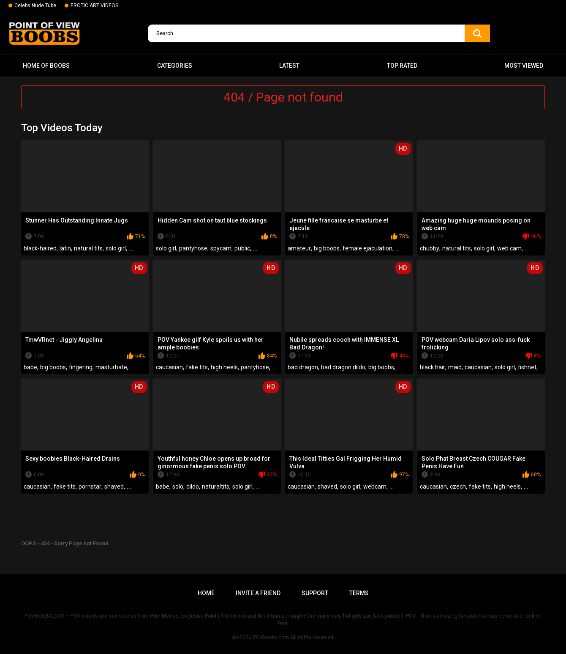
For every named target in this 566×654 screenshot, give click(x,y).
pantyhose (193, 248)
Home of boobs (46, 65)
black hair (432, 367)
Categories (174, 65)
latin (65, 248)
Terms (359, 593)
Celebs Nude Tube (35, 5)
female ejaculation (367, 248)
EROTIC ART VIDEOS (94, 5)
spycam (220, 248)
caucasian (169, 367)
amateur (299, 248)
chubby (429, 248)
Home (206, 593)
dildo (192, 486)
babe (30, 367)
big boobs (327, 248)
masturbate (111, 367)
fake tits (197, 367)
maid (455, 367)
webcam (374, 486)
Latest (289, 65)
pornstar (90, 486)
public (242, 248)
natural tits (88, 248)
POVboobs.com (271, 637)
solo (177, 486)
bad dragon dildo (343, 367)
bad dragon (303, 367)
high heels (224, 367)
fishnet (527, 367)
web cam (509, 248)
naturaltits (215, 486)
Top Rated (402, 65)
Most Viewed (523, 65)
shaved (114, 486)
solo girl (116, 248)
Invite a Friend (258, 593)
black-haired (40, 248)
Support (315, 593)
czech (458, 486)
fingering (81, 367)
